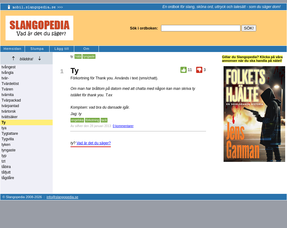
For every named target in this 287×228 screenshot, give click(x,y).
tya (4, 128)
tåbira (6, 167)
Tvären (7, 89)
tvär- (5, 78)
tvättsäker (10, 117)
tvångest (8, 67)
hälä (78, 56)
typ (4, 156)
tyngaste (8, 150)
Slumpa (37, 48)
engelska (77, 120)
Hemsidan (13, 48)
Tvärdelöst (10, 84)
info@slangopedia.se (62, 197)
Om (86, 48)
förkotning (92, 120)
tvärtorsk (9, 111)
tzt (4, 161)
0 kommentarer (123, 126)
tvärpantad (10, 106)
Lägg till (62, 48)
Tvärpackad (11, 100)
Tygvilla (8, 139)
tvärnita (8, 95)
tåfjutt (6, 172)
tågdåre (8, 178)
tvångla (8, 72)
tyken (6, 144)
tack (104, 120)
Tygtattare (10, 133)
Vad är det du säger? (93, 143)
